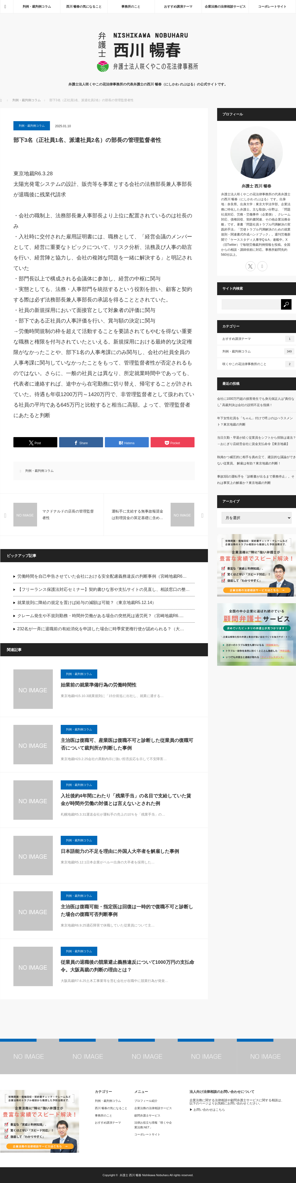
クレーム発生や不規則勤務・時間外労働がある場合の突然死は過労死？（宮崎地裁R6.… (100, 615)
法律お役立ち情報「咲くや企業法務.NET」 (153, 1125)
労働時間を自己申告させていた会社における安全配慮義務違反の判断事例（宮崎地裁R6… (102, 576)
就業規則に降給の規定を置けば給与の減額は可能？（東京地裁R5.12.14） (86, 602)
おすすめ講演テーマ (178, 6)
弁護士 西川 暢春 (256, 186)
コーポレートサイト (272, 6)
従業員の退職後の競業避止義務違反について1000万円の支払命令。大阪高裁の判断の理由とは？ (127, 966)
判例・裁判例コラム (37, 6)
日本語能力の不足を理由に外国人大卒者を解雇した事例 (120, 851)
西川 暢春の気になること (84, 6)
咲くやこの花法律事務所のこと (258, 364)
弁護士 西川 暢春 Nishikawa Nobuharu (144, 1175)
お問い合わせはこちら (209, 1110)
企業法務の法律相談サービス (225, 6)
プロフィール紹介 (145, 1100)
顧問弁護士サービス (147, 1115)
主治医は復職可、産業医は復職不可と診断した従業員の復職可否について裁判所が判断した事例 (127, 744)
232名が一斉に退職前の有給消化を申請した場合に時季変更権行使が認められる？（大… (100, 629)
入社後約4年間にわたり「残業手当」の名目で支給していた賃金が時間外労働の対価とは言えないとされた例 (126, 799)
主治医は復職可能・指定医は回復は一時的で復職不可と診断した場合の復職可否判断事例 (127, 910)
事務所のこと (130, 6)
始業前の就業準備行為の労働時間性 (98, 685)
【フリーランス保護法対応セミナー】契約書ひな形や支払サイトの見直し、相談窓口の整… (103, 589)
